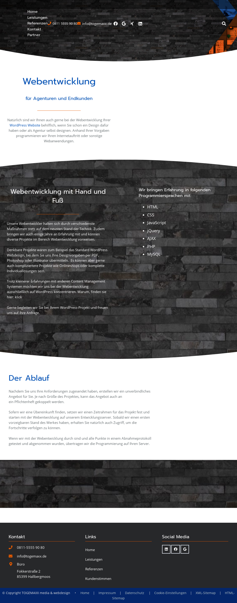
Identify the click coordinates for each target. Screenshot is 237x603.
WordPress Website (25, 163)
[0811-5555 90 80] (13, 571)
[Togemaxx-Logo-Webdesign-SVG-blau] (41, 23)
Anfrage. (33, 350)
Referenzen (94, 592)
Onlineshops (69, 303)
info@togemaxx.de (31, 579)
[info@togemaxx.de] (13, 579)
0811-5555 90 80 (31, 570)
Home (90, 573)
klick (18, 335)
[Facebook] (200, 4)
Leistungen (93, 582)
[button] (226, 23)
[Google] (208, 4)
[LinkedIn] (224, 4)
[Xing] (216, 4)
